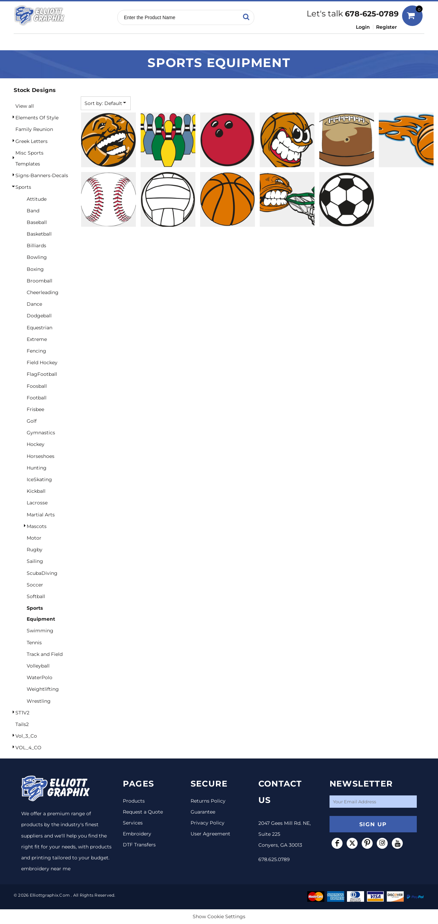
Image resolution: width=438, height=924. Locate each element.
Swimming (40, 631)
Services (133, 823)
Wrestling (39, 701)
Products (134, 801)
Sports (23, 187)
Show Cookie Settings (219, 916)
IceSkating (39, 479)
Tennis (34, 642)
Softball (36, 596)
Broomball (39, 281)
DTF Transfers (139, 845)
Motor (34, 538)
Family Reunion (34, 129)
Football (37, 398)
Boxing (35, 269)
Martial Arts (41, 515)
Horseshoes (40, 456)
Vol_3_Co (26, 736)
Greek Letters (31, 141)
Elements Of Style (37, 118)
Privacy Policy (207, 823)
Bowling (37, 257)
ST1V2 (22, 713)
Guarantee (203, 812)
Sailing (35, 561)
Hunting (37, 468)
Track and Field (45, 654)
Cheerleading (43, 292)
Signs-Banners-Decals (41, 175)
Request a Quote (143, 812)
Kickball (36, 491)
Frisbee (35, 409)
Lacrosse (37, 503)
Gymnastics (41, 433)
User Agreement (210, 834)
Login (363, 27)
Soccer (35, 585)
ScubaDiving (42, 573)
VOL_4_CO (28, 747)
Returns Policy (208, 801)
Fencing (36, 351)
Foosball (37, 386)
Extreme (37, 339)
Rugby (34, 549)
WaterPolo (39, 677)
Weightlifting (43, 689)
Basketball (39, 234)
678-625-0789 (372, 13)
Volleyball (38, 666)
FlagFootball (42, 374)
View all (24, 106)
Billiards (36, 245)
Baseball (37, 222)
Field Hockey (42, 362)
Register (386, 27)
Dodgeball (39, 316)
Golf (32, 421)
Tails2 (22, 724)
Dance (34, 304)
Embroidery (137, 834)
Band (33, 211)
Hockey (35, 444)
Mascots (37, 526)
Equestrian (39, 328)
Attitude (37, 199)
